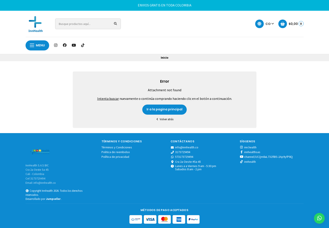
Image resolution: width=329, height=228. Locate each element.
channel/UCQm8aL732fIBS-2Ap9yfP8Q (266, 156)
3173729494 (180, 152)
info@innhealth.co (185, 147)
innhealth (248, 161)
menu (37, 45)
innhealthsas (250, 152)
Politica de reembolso (116, 152)
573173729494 (182, 156)
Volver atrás (165, 119)
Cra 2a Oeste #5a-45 (186, 161)
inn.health (248, 147)
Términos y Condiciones (117, 147)
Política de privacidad (115, 156)
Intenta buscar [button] (108, 98)
